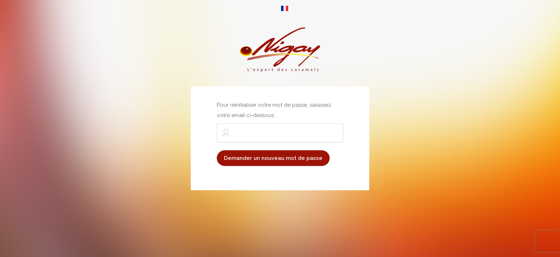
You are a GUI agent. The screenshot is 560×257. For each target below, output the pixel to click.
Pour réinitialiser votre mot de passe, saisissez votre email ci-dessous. (280, 122)
